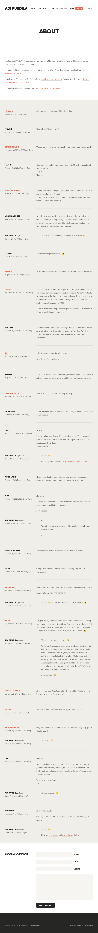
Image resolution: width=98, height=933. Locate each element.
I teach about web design (51, 79)
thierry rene (12, 727)
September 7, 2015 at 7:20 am (15, 590)
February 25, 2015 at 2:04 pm (15, 554)
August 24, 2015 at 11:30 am (15, 523)
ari (6, 353)
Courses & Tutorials (58, 8)
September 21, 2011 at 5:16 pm (16, 132)
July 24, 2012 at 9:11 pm (13, 257)
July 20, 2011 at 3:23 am (13, 114)
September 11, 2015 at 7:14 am (16, 643)
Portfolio (43, 8)
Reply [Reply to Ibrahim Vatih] (30, 396)
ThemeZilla (88, 926)
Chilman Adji (12, 690)
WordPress (35, 926)
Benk (8, 620)
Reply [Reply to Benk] (30, 624)
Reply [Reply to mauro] (30, 132)
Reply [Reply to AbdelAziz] (29, 480)
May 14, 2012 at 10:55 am (14, 239)
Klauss (9, 111)
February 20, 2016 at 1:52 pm (15, 743)
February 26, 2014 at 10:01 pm (16, 433)
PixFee (8, 271)
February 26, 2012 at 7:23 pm (15, 168)
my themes (53, 835)
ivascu (8, 289)
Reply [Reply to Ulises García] (27, 219)
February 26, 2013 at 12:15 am (16, 331)
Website (77, 869)
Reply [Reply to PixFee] (28, 275)
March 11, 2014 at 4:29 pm (14, 459)
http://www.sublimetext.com (75, 461)
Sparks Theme (75, 926)
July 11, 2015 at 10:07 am (14, 571)
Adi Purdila (15, 926)
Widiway (9, 587)
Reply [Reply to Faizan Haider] (29, 554)
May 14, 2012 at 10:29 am (14, 219)
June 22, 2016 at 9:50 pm (14, 814)
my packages (67, 835)
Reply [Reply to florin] (26, 377)
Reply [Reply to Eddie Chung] (31, 150)
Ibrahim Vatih (12, 393)
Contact (88, 8)
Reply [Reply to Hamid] (29, 168)
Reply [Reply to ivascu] (31, 292)
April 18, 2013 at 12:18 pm (14, 356)
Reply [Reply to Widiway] (29, 590)
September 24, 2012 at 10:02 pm (16, 292)
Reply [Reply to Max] (30, 499)
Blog (72, 8)
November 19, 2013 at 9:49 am (16, 396)
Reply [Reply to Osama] (25, 257)
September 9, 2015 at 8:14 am (15, 606)
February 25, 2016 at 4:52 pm (15, 761)
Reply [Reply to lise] (30, 433)
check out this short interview (47, 88)
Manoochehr (12, 190)
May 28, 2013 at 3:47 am (14, 377)
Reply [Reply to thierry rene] (29, 730)
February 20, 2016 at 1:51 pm (15, 730)
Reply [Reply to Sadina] (27, 713)
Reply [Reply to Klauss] (25, 114)
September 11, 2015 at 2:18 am (16, 624)
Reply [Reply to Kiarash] (26, 814)
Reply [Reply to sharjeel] (27, 414)
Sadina (9, 709)
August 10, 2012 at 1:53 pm (15, 275)
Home (33, 8)
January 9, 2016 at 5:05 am (14, 713)
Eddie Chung (12, 147)
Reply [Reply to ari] (27, 356)
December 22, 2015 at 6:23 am (16, 694)
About (79, 8)
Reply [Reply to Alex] (26, 571)
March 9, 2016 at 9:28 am (14, 796)
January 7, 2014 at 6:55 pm (14, 414)
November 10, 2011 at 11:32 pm (16, 150)
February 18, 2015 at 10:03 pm (16, 499)
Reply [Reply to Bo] (29, 761)
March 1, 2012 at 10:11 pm (14, 193)
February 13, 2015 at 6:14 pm (15, 480)
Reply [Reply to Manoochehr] (27, 193)
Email (76, 862)
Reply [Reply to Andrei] (30, 331)
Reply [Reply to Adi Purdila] (27, 239)
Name (76, 854)
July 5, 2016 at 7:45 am (13, 832)
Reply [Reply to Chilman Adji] (30, 694)
